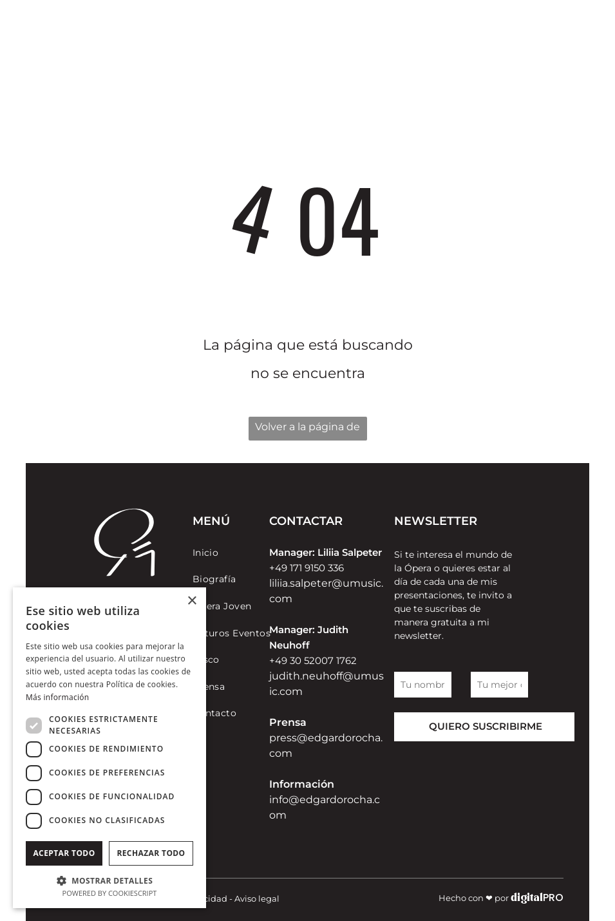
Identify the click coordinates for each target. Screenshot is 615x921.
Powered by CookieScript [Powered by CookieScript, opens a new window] (109, 893)
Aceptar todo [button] (64, 853)
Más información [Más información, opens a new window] (57, 697)
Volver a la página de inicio (307, 431)
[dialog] (109, 747)
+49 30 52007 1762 (313, 660)
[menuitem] (239, 552)
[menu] (559, 42)
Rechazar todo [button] (151, 853)
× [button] (191, 601)
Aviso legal (256, 898)
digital (527, 898)
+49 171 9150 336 (306, 568)
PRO (553, 897)
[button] (109, 880)
